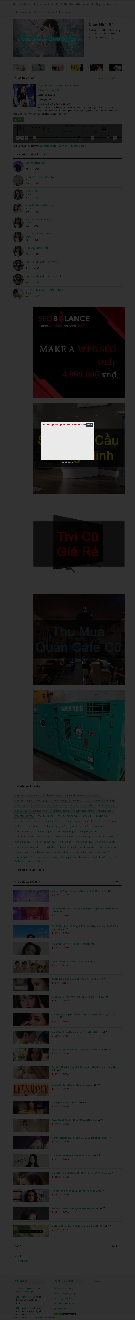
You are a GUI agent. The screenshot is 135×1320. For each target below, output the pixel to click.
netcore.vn (70, 462)
